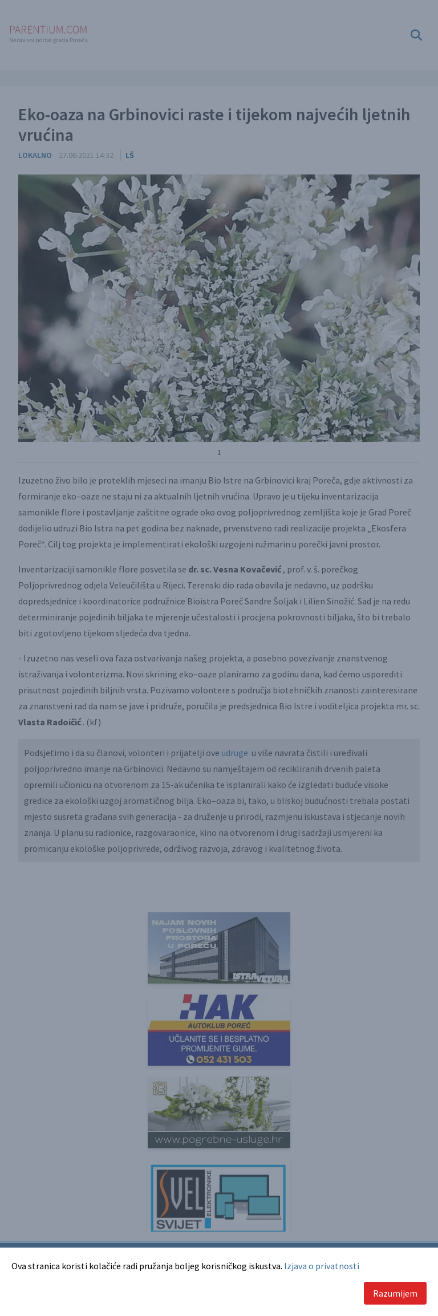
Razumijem (395, 1293)
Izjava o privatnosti (321, 1266)
